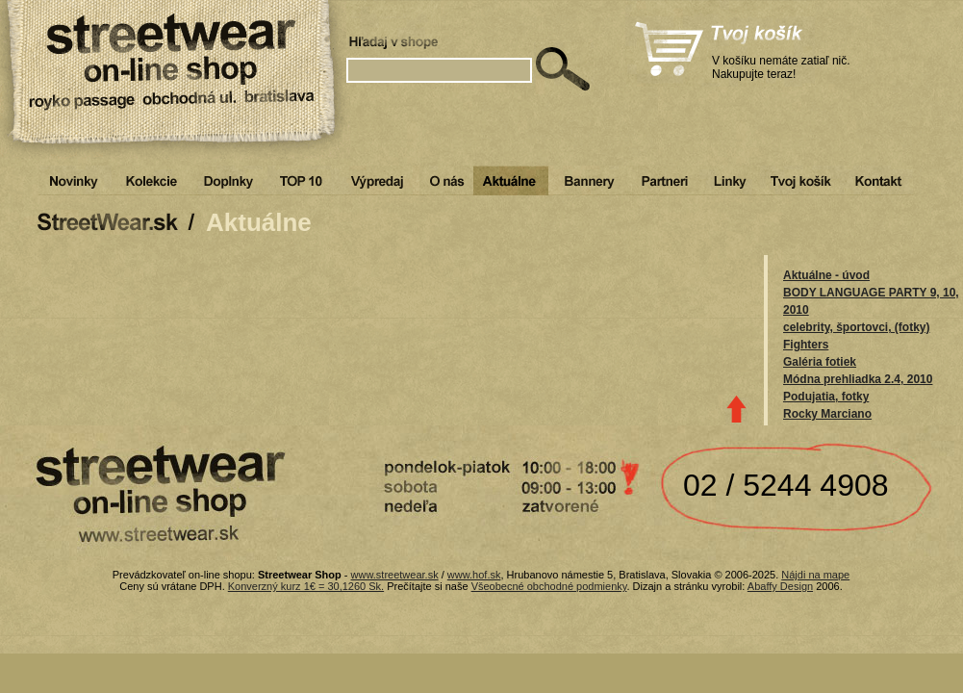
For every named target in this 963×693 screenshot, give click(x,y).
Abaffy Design (780, 586)
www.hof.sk (474, 574)
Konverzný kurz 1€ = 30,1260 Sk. (306, 586)
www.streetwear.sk (395, 574)
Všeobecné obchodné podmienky (549, 586)
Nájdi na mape (815, 574)
